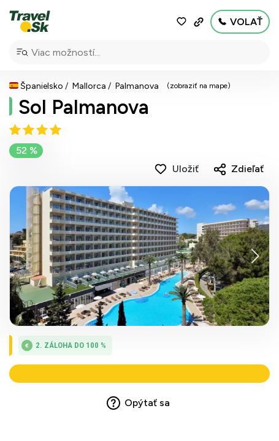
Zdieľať (247, 169)
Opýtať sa (147, 406)
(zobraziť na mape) (199, 85)
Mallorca (89, 86)
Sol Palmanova (83, 107)
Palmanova (137, 86)
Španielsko (41, 86)
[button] (255, 256)
